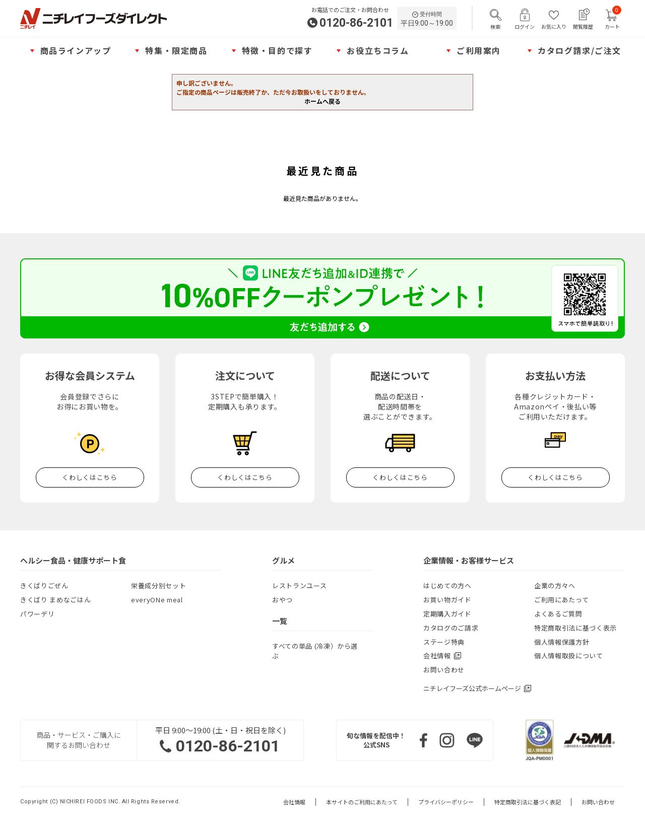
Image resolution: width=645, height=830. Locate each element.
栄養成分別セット (158, 585)
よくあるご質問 (558, 613)
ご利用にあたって (561, 599)
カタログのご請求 (450, 628)
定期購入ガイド (447, 613)
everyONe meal (156, 599)
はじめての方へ (447, 585)
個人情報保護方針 (561, 642)
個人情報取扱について (568, 655)
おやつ (282, 599)
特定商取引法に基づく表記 (527, 802)
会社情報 (294, 802)
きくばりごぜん (44, 585)
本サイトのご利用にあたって (362, 802)
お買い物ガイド (447, 599)
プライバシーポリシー (446, 802)
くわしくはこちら (89, 477)
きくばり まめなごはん (55, 599)
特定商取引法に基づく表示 (575, 628)
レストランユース (299, 585)
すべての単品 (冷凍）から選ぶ (315, 651)
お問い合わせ (444, 669)
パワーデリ (37, 613)
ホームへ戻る (322, 101)
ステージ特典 (444, 642)
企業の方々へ (554, 585)
